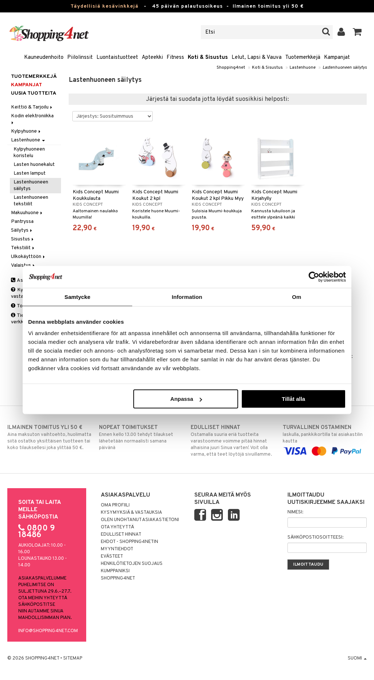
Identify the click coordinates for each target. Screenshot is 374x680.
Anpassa (186, 399)
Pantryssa (22, 222)
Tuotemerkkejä (302, 57)
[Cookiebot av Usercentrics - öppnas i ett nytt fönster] (314, 276)
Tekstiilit (23, 248)
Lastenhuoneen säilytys (345, 68)
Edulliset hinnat (121, 534)
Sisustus (23, 239)
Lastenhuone (303, 68)
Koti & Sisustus (208, 57)
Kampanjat (337, 57)
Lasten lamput (30, 173)
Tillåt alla (293, 399)
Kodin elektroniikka (33, 118)
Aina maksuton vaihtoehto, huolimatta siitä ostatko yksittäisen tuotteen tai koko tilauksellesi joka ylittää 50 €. (49, 437)
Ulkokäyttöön (28, 257)
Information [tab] (187, 296)
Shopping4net (231, 68)
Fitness (175, 57)
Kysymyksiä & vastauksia (131, 513)
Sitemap (72, 658)
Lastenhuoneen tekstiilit (31, 200)
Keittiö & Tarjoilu (32, 107)
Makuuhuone (27, 213)
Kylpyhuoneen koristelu (29, 152)
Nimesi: (295, 512)
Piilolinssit (80, 57)
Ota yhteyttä (117, 527)
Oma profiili (115, 505)
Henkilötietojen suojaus (132, 564)
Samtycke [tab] (78, 296)
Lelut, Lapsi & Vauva (257, 57)
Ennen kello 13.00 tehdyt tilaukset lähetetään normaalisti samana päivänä (141, 437)
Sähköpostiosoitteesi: (315, 537)
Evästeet (112, 556)
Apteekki (152, 57)
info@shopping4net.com (48, 631)
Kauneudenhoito (44, 57)
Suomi (357, 658)
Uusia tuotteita (33, 93)
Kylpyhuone (26, 131)
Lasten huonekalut (34, 165)
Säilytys (22, 230)
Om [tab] (296, 296)
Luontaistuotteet (117, 57)
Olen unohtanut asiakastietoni (140, 520)
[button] (357, 32)
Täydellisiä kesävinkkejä (104, 6)
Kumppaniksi (115, 571)
